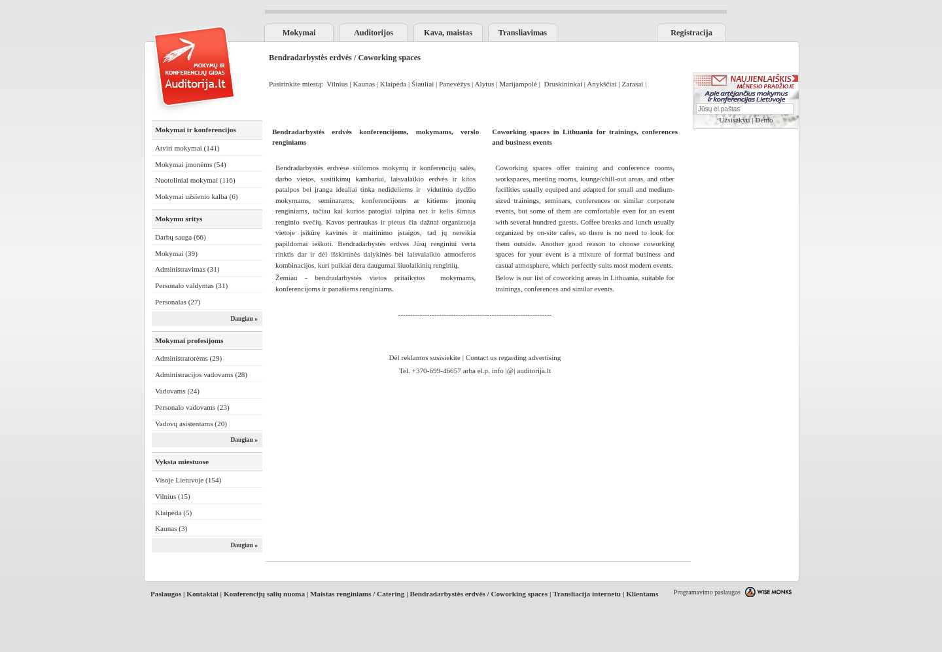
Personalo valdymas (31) (191, 285)
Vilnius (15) (172, 496)
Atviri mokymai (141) (187, 148)
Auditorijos (373, 32)
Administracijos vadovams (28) (201, 374)
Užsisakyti (734, 120)
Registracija (691, 32)
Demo (764, 120)
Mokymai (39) (176, 253)
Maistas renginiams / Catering (357, 594)
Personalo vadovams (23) (192, 407)
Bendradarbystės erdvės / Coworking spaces (479, 594)
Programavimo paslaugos (707, 592)
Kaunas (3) (171, 528)
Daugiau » (244, 319)
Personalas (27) (177, 302)
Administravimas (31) (187, 269)
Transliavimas (522, 32)
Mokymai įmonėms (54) (190, 164)
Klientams (642, 594)
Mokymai (299, 32)
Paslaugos (165, 594)
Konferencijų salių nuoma (264, 594)
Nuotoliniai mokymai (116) (195, 180)
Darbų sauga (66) (180, 237)
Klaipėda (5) (173, 512)
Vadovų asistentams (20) (191, 423)
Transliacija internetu (587, 594)
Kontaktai (202, 594)
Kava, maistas (448, 32)
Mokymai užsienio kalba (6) (196, 196)
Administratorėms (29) (188, 358)
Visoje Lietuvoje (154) (188, 480)
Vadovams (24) (177, 391)
